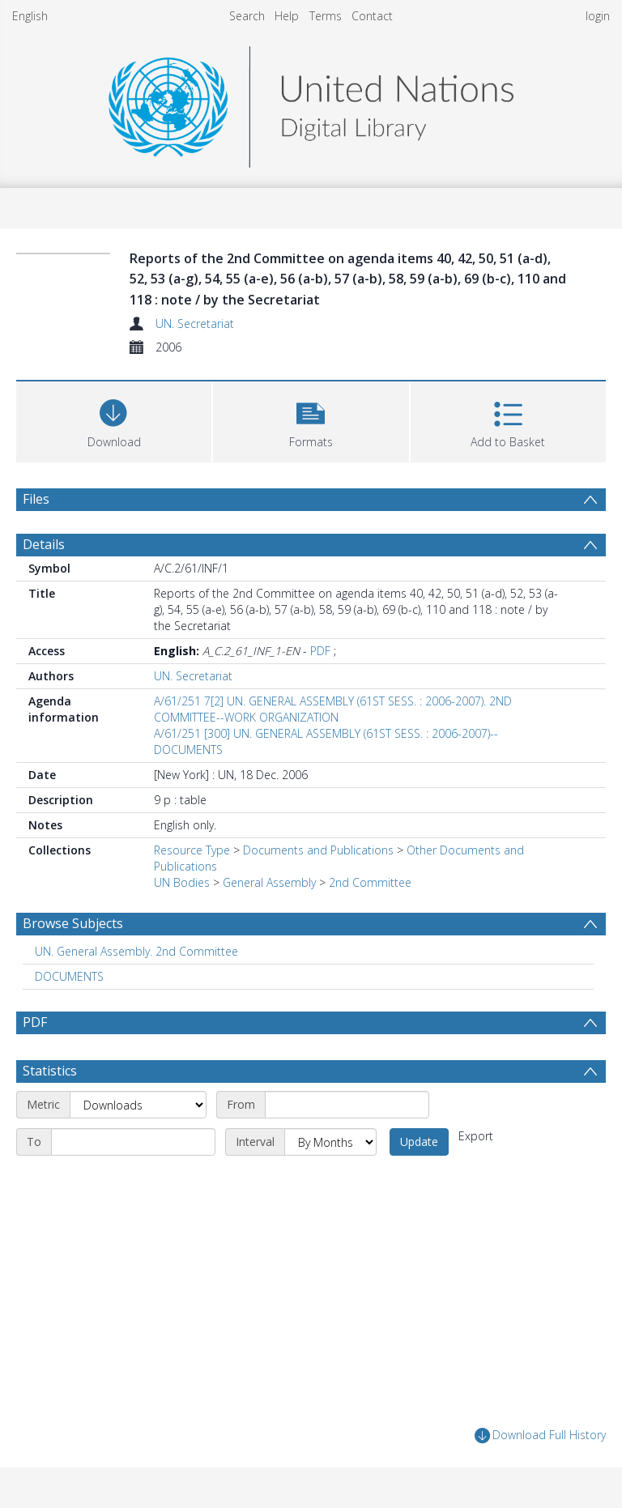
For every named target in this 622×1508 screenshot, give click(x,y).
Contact (372, 15)
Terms (325, 15)
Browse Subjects (73, 923)
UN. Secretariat (195, 323)
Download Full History (540, 1435)
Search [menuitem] (247, 15)
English (30, 15)
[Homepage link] (311, 102)
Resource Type (192, 850)
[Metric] (138, 1104)
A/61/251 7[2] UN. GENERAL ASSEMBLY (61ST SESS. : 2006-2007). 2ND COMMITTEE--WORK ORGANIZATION (333, 709)
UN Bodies (182, 882)
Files (36, 499)
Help (287, 15)
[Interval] (330, 1142)
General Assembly (269, 882)
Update (419, 1141)
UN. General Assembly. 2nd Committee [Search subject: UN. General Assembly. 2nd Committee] (136, 951)
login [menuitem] (598, 15)
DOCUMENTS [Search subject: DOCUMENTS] (69, 976)
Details (44, 544)
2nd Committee (370, 882)
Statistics (50, 1071)
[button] (310, 419)
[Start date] (347, 1104)
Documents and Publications (318, 850)
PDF (320, 650)
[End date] (133, 1142)
